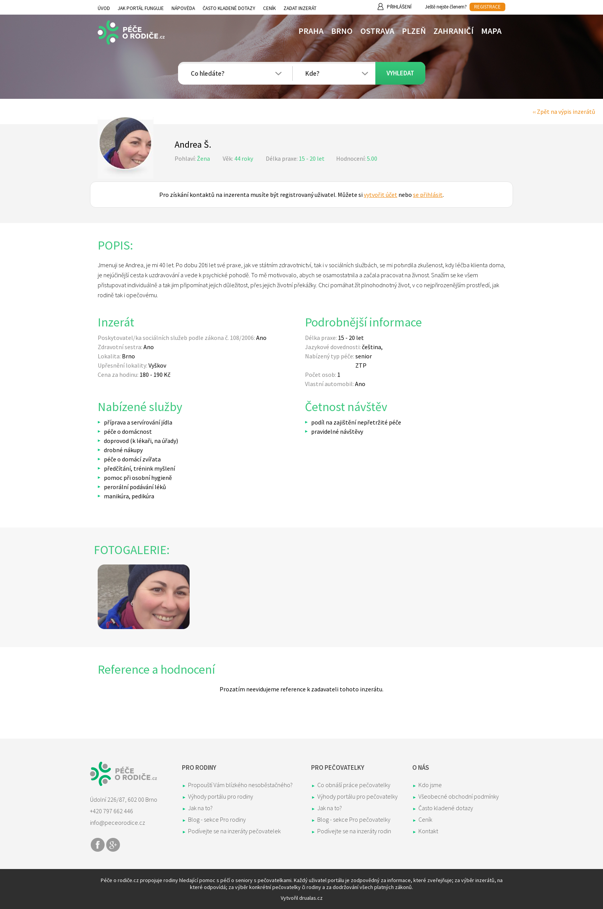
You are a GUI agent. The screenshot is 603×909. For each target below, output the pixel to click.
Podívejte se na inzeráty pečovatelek (234, 831)
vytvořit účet (380, 194)
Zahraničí (453, 30)
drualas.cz (311, 897)
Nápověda (183, 8)
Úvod (104, 8)
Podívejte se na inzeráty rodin (354, 831)
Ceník (269, 8)
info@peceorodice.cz (117, 822)
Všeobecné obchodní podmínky (458, 796)
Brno (342, 30)
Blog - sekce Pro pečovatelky (353, 819)
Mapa (491, 30)
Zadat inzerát (299, 8)
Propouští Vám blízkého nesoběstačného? (240, 785)
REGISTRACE (487, 6)
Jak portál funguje (141, 8)
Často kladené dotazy (229, 8)
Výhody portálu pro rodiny (220, 796)
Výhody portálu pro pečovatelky (357, 796)
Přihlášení (399, 6)
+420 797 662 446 (111, 811)
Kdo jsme (430, 785)
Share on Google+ (113, 845)
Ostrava (377, 30)
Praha (310, 30)
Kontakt (428, 831)
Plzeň (414, 30)
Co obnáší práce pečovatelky (353, 785)
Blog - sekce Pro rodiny (217, 819)
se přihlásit (428, 194)
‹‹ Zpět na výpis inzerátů (564, 111)
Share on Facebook (98, 845)
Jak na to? (200, 808)
